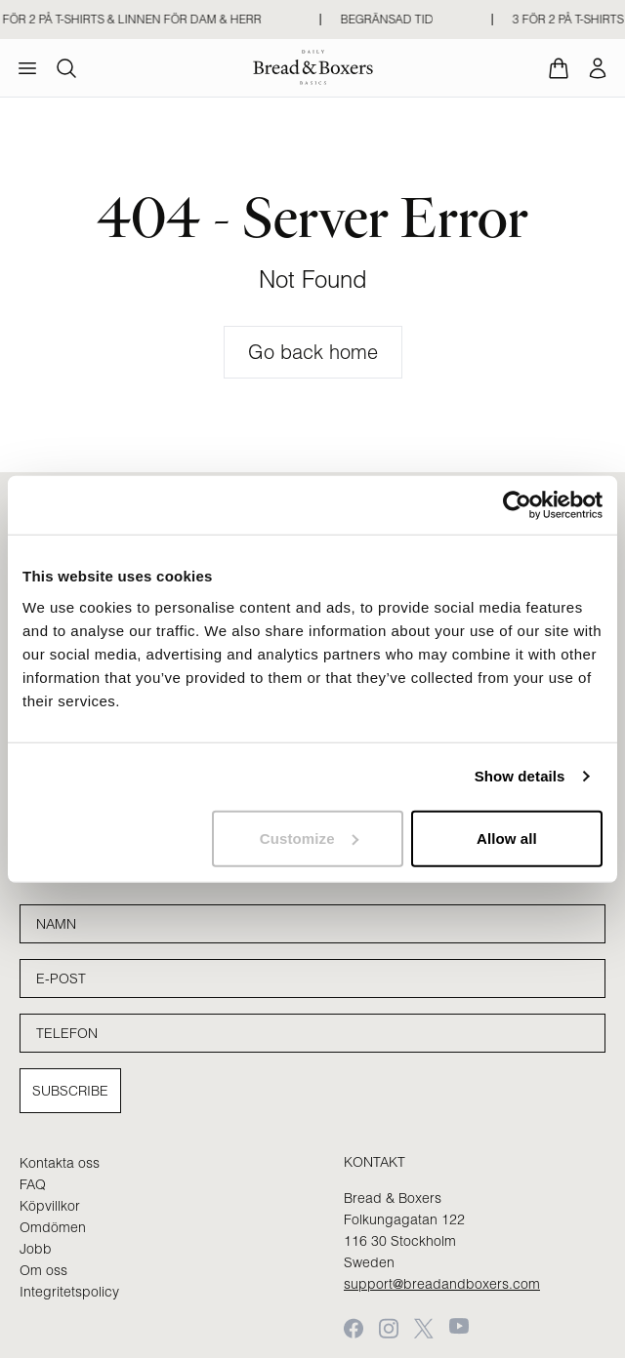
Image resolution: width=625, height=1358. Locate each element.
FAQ (33, 1184)
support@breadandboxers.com (442, 1284)
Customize (309, 837)
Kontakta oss (60, 1163)
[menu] (27, 68)
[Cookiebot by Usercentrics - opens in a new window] (517, 505)
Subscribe (70, 1090)
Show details (520, 776)
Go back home (313, 352)
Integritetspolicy (69, 1291)
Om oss (43, 1270)
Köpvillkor (50, 1206)
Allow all (507, 837)
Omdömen (53, 1227)
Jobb (36, 1249)
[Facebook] (353, 1328)
